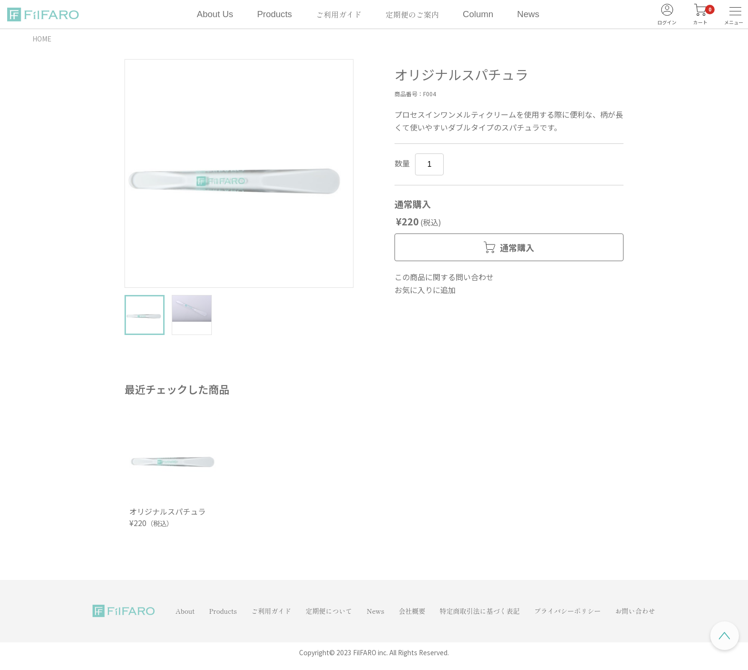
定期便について (328, 611)
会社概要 (412, 611)
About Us (215, 14)
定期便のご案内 (412, 14)
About (185, 611)
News (528, 14)
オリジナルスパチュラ (167, 511)
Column (478, 14)
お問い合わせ (635, 611)
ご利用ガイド (339, 14)
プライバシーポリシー (567, 611)
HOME (42, 38)
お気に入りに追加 (425, 289)
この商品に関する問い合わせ (444, 277)
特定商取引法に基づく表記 (480, 611)
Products (274, 14)
